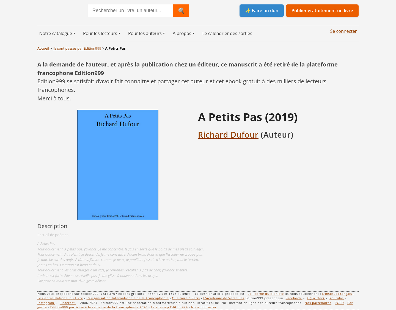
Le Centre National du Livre (60, 298)
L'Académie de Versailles (223, 298)
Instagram (46, 303)
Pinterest (68, 303)
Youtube (336, 298)
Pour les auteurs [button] (145, 33)
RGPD (339, 303)
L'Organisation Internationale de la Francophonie (128, 298)
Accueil (43, 48)
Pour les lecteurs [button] (100, 33)
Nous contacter (203, 307)
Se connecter (343, 31)
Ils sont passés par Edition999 (77, 48)
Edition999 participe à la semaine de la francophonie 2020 (99, 307)
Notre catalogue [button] (55, 33)
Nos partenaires (318, 303)
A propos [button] (182, 33)
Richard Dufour (228, 134)
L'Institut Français (337, 294)
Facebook (294, 298)
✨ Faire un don (261, 10)
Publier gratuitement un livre (322, 10)
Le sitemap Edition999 (169, 307)
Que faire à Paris (186, 298)
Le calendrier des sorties (227, 33)
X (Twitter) (316, 298)
